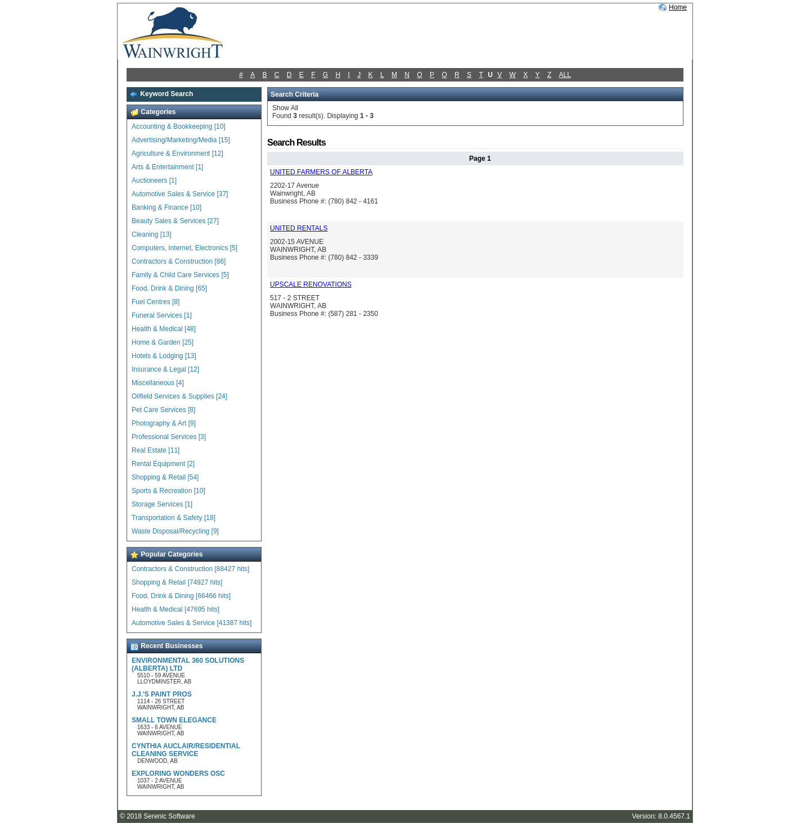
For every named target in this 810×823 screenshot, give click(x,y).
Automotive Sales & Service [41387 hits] (191, 623)
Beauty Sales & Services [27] (175, 221)
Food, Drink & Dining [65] (169, 288)
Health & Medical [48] (164, 329)
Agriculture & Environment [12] (177, 153)
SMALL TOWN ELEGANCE (174, 720)
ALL (565, 75)
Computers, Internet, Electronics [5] (184, 248)
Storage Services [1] (162, 504)
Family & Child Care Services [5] (180, 275)
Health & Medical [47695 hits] (175, 609)
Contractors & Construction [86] (179, 261)
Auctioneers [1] (154, 180)
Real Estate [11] (155, 450)
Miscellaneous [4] (158, 383)
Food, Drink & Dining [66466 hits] (181, 596)
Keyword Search (161, 94)
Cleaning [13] (152, 234)
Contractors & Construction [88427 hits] (190, 569)
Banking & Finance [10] (166, 207)
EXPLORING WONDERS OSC (178, 773)
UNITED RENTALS (298, 228)
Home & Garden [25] (163, 342)
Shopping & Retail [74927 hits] (177, 582)
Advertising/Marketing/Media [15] (181, 140)
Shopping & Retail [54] (165, 477)
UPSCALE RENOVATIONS (311, 284)
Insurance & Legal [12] (165, 369)
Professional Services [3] (169, 437)
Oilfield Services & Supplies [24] (179, 396)
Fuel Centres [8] (155, 302)
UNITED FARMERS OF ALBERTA (321, 172)
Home (678, 7)
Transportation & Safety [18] (173, 518)
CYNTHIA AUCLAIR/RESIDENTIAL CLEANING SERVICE (186, 750)
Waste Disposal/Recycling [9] (175, 531)
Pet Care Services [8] (163, 410)
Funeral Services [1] (162, 315)
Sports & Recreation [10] (168, 491)
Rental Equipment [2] (163, 464)
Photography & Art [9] (164, 423)
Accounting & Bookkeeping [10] (179, 126)
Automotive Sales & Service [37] (180, 194)
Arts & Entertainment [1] (167, 167)
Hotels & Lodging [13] (164, 356)
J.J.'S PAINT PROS (162, 694)
